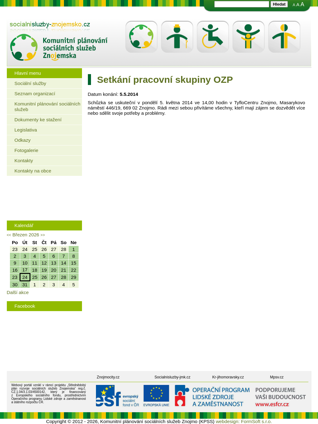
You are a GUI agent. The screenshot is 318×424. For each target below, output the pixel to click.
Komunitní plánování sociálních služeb (47, 106)
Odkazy (23, 140)
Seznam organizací (35, 93)
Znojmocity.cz (108, 377)
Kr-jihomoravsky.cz (228, 377)
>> (42, 235)
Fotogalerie (27, 150)
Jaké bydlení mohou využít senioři (46, 189)
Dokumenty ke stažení (38, 119)
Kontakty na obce (33, 170)
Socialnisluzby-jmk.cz (173, 377)
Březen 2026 (25, 234)
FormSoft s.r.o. (256, 421)
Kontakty (24, 160)
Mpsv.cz (277, 377)
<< (9, 235)
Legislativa (26, 129)
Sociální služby (30, 83)
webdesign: (228, 421)
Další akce (18, 292)
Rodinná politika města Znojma (43, 209)
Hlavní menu (28, 73)
